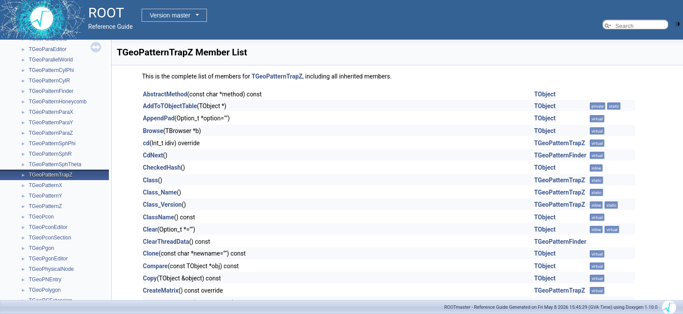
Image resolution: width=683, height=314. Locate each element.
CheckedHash (162, 167)
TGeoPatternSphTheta (55, 164)
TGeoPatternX (45, 185)
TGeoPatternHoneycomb (58, 102)
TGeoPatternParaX (51, 112)
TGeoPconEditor (48, 227)
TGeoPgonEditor (48, 259)
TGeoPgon (41, 248)
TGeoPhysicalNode (51, 269)
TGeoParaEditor (48, 49)
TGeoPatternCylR (49, 81)
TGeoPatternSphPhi (52, 143)
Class (150, 180)
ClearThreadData (166, 241)
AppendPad (159, 118)
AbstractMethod (165, 94)
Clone (151, 253)
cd (146, 143)
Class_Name (160, 192)
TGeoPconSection (50, 238)
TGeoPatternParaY (51, 122)
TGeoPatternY (45, 196)
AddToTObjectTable (170, 105)
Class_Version (162, 204)
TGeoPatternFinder (51, 91)
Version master (170, 15)
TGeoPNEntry (45, 279)
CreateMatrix (161, 290)
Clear (150, 229)
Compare (155, 266)
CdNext (153, 155)
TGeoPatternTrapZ (50, 175)
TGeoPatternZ (45, 206)
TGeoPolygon (45, 290)
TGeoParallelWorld (51, 60)
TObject (544, 94)
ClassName (158, 217)
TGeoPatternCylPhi (51, 70)
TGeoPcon (41, 217)
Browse (153, 130)
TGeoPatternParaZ (51, 133)
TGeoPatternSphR (50, 154)
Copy (150, 278)
